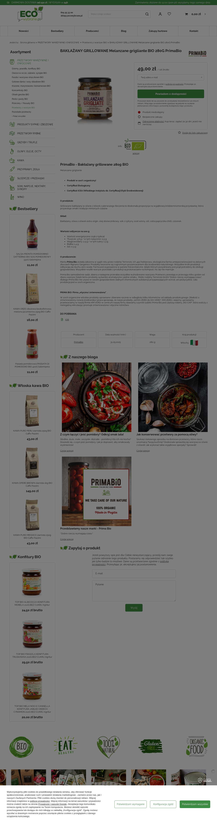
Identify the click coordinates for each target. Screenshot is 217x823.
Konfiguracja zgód (163, 804)
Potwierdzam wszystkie (195, 804)
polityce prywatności (40, 801)
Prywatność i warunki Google (52, 804)
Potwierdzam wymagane (130, 804)
